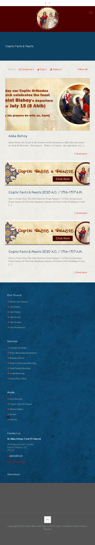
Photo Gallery (16, 409)
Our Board (15, 317)
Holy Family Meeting (20, 368)
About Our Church (19, 301)
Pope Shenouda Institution (23, 353)
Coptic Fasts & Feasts (21, 404)
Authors (56, 69)
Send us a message (16, 461)
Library (13, 419)
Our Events (15, 322)
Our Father (15, 312)
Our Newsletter (17, 327)
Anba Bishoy (18, 136)
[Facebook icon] (45, 3)
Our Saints (15, 307)
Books (13, 414)
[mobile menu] (90, 12)
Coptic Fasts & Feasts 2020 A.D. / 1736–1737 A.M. (46, 192)
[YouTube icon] (49, 3)
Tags (42, 69)
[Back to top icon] (47, 519)
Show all (82, 69)
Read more (82, 153)
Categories (26, 69)
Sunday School (17, 358)
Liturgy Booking (18, 347)
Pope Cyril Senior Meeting (23, 363)
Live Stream (16, 399)
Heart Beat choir (18, 378)
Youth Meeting (17, 373)
